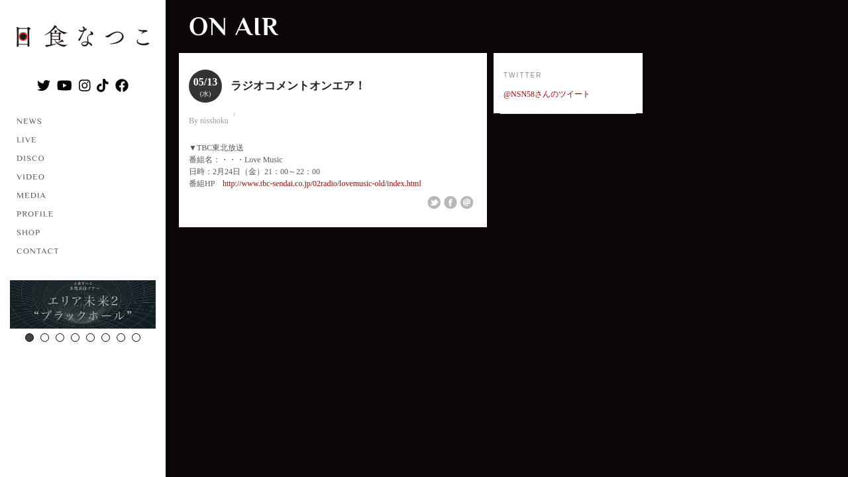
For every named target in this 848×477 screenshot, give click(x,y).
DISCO (31, 158)
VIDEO (31, 177)
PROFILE (35, 214)
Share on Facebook (450, 202)
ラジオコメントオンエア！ (298, 86)
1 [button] (29, 337)
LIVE (27, 139)
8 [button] (136, 337)
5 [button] (90, 337)
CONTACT (38, 251)
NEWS (29, 121)
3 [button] (60, 337)
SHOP (28, 232)
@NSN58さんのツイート (547, 94)
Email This (467, 202)
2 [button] (44, 337)
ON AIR (233, 26)
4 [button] (75, 337)
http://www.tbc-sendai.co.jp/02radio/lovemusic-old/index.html (322, 183)
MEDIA (31, 195)
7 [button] (121, 337)
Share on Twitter (434, 202)
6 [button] (105, 337)
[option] (83, 306)
